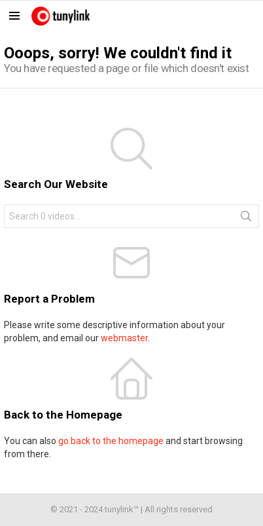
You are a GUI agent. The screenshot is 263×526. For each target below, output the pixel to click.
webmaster (124, 338)
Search (246, 218)
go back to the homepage (111, 441)
